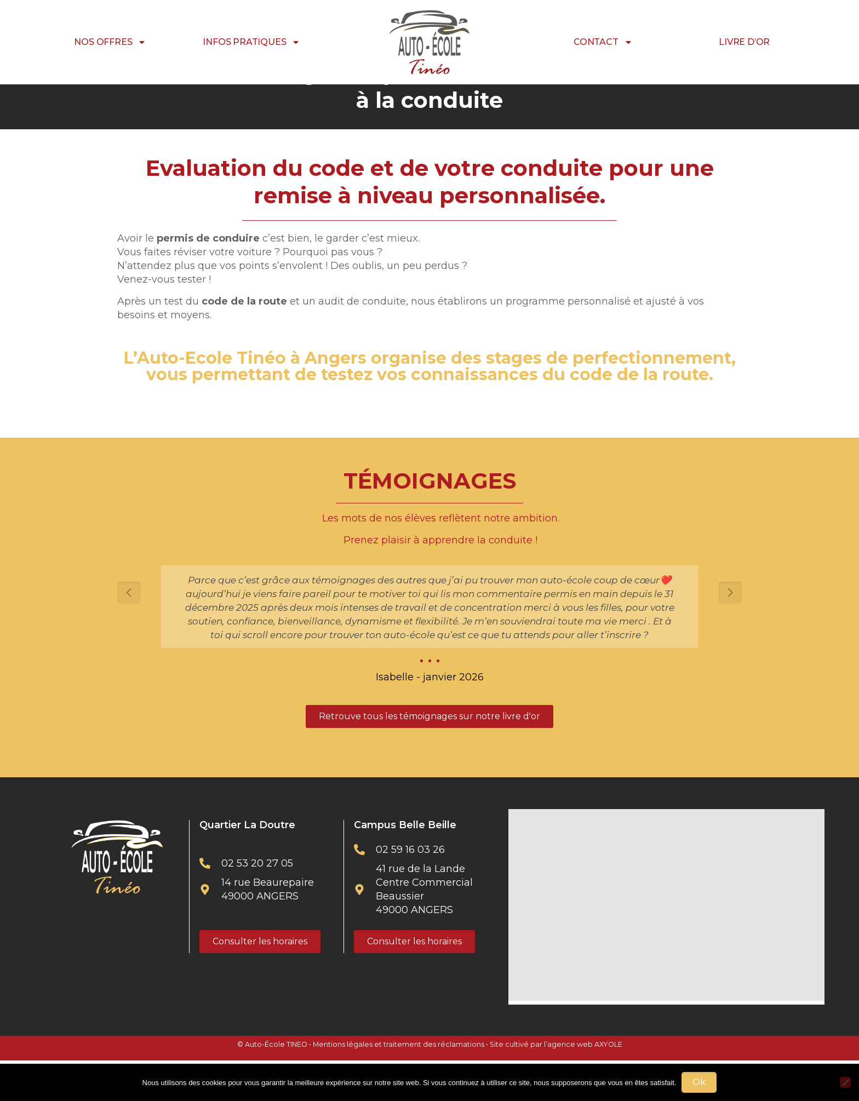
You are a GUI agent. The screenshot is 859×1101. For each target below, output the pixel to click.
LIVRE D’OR (744, 42)
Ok (699, 1082)
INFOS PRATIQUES (251, 42)
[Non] (845, 1082)
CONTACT (603, 42)
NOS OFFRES (110, 42)
